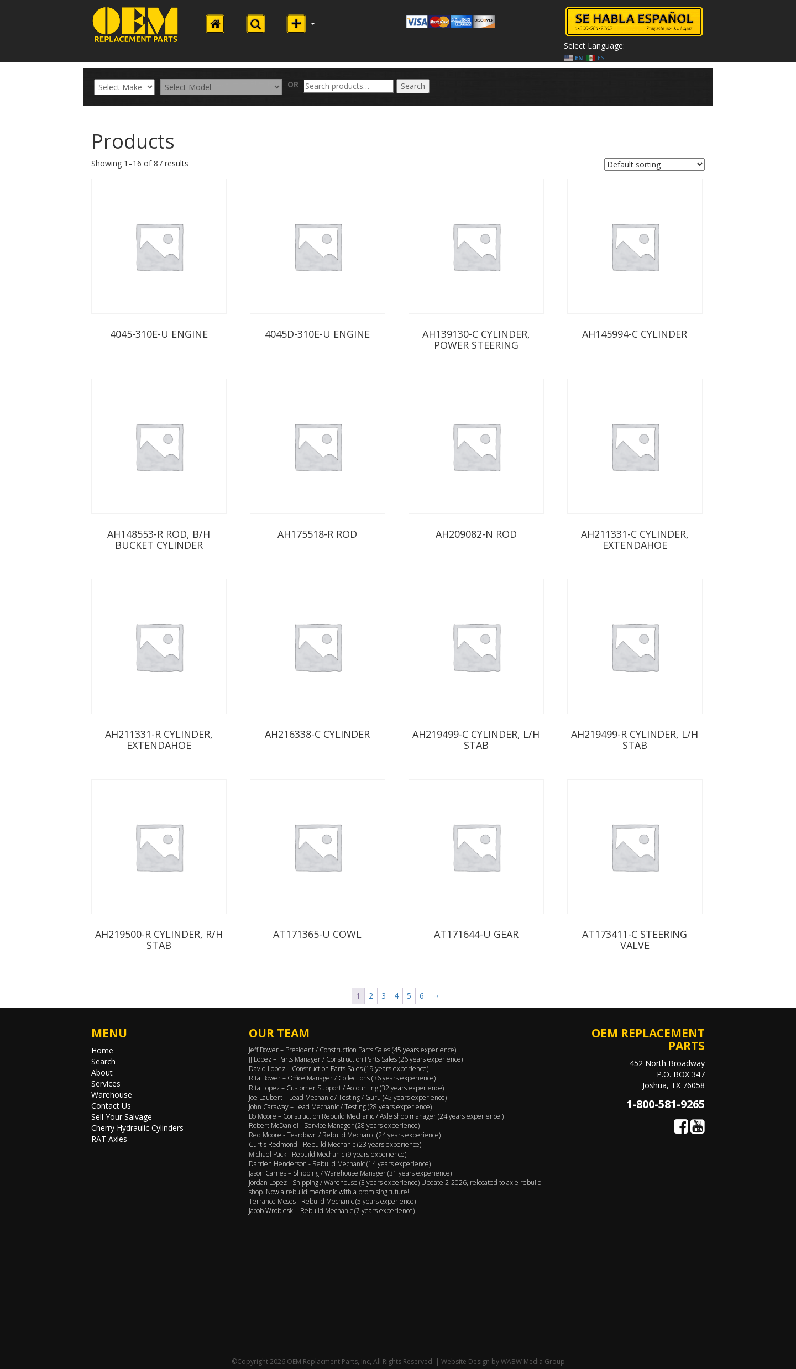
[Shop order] (654, 164)
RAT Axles (109, 1139)
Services (106, 1083)
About (102, 1072)
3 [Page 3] (383, 995)
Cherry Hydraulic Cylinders (137, 1128)
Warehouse (111, 1094)
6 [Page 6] (422, 995)
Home (102, 1050)
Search (413, 86)
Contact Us (111, 1105)
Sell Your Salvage (121, 1116)
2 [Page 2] (371, 995)
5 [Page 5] (409, 995)
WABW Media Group (533, 1361)
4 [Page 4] (396, 995)
